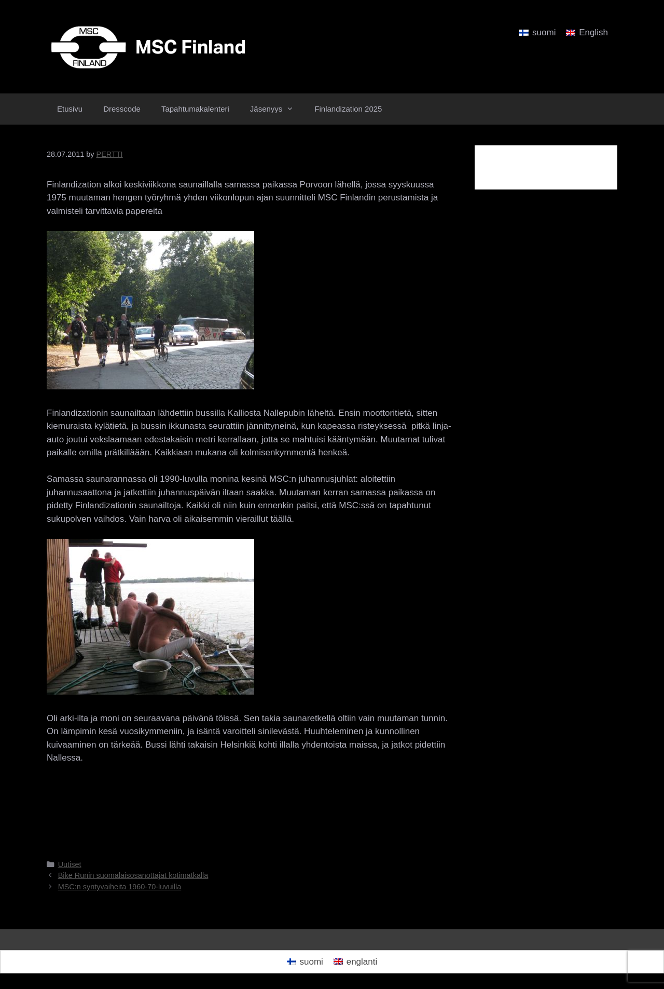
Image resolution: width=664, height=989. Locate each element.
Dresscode (122, 108)
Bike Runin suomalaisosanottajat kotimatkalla (133, 875)
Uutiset (69, 864)
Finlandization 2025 (348, 108)
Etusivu (69, 108)
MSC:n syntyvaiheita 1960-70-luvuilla (120, 887)
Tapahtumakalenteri (195, 108)
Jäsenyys (277, 109)
